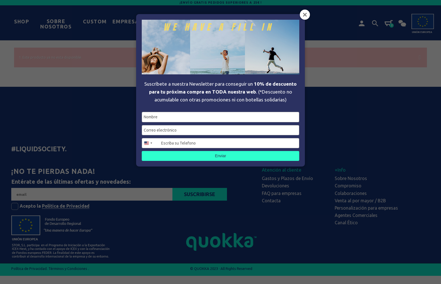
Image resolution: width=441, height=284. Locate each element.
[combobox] (150, 143)
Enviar (220, 156)
